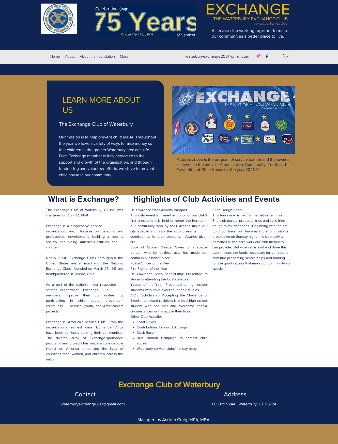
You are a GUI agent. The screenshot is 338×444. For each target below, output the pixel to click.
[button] (285, 55)
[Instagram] (259, 56)
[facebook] (266, 56)
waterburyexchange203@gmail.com (217, 56)
